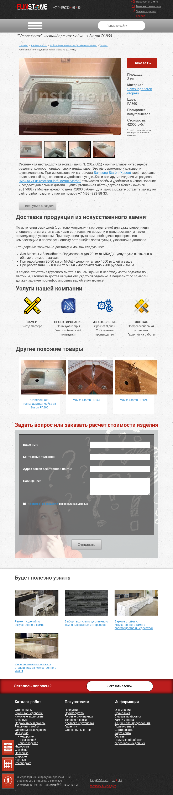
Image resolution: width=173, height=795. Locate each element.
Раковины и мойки (27, 726)
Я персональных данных (55, 503)
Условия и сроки (76, 719)
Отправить (86, 545)
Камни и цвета (124, 719)
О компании (123, 709)
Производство (74, 713)
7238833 (66, 6)
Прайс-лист (122, 713)
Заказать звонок (119, 686)
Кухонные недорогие (29, 713)
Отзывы (120, 736)
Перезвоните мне (147, 1)
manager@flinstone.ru (60, 784)
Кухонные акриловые (29, 716)
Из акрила (21, 733)
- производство (28, 743)
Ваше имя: (30, 444)
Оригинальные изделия (31, 729)
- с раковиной (27, 739)
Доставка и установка (79, 723)
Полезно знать (124, 726)
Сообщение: (32, 481)
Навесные (21, 753)
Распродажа (23, 763)
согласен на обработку (44, 503)
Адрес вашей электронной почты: (47, 469)
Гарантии (71, 726)
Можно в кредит (103, 786)
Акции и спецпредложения (132, 723)
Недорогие (22, 746)
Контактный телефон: (39, 456)
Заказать (142, 63)
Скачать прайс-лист (128, 716)
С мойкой (21, 749)
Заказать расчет (146, 11)
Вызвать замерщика (148, 6)
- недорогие (26, 736)
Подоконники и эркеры (30, 723)
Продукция (72, 709)
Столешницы (23, 709)
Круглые (20, 759)
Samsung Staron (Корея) (112, 172)
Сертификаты (124, 729)
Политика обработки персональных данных (130, 741)
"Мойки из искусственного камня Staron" (50, 181)
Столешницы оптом (78, 729)
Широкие (21, 756)
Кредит (140, 16)
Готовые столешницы (79, 716)
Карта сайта (123, 733)
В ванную (21, 719)
